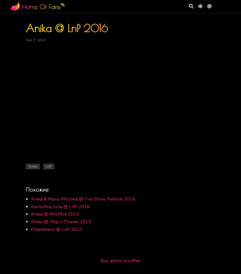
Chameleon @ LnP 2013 (56, 229)
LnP (49, 166)
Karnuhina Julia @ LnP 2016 (60, 207)
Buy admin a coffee (120, 261)
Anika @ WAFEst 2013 (55, 214)
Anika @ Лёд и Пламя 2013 (61, 222)
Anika (32, 166)
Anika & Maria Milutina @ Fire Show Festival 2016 (83, 199)
